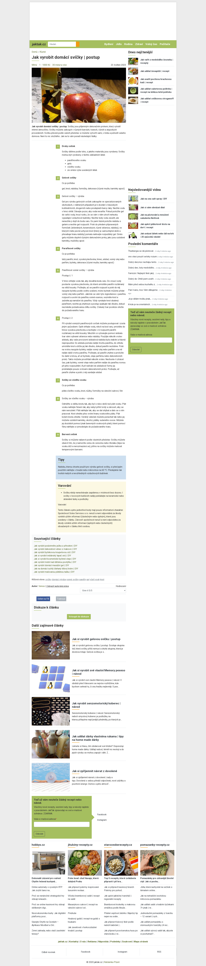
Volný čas (151, 44)
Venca (41, 586)
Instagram (102, 820)
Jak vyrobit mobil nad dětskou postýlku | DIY (55, 562)
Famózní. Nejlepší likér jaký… (141, 273)
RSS (159, 952)
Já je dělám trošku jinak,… (140, 299)
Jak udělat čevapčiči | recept (154, 71)
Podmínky (115, 941)
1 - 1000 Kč (44, 65)
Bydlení (108, 44)
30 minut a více (59, 65)
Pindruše (72, 913)
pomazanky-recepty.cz (155, 844)
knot (102, 579)
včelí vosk (95, 579)
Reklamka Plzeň (112, 962)
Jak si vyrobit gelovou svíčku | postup (96, 639)
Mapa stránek (141, 941)
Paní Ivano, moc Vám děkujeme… (143, 290)
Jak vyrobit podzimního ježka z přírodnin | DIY (55, 546)
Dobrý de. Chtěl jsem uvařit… (141, 279)
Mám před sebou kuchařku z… (142, 284)
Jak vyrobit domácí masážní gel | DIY (51, 565)
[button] (79, 95)
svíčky (48, 579)
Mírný (34, 65)
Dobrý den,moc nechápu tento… (143, 262)
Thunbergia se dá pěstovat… (141, 251)
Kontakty (73, 941)
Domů (34, 52)
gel (87, 579)
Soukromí (127, 941)
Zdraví (139, 44)
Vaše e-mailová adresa (45, 819)
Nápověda (103, 941)
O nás (83, 941)
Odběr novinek (48, 952)
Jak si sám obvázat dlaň (152, 207)
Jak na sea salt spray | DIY (153, 198)
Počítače (165, 44)
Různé (43, 52)
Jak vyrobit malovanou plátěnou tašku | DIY (54, 572)
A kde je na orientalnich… (139, 304)
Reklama (92, 941)
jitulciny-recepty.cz (80, 844)
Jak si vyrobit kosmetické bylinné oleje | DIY (55, 559)
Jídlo (119, 44)
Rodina (128, 44)
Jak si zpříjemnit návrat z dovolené (94, 771)
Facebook (102, 814)
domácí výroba (59, 579)
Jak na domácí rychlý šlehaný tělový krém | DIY (56, 568)
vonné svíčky (72, 579)
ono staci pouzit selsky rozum (142, 256)
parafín (82, 579)
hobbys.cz (38, 844)
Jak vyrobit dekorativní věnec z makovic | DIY (55, 549)
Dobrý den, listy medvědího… (141, 267)
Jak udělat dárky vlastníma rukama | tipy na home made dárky (98, 738)
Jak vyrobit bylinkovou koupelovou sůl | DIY (54, 552)
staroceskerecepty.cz (118, 844)
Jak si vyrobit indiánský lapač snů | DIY (52, 555)
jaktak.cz (62, 941)
